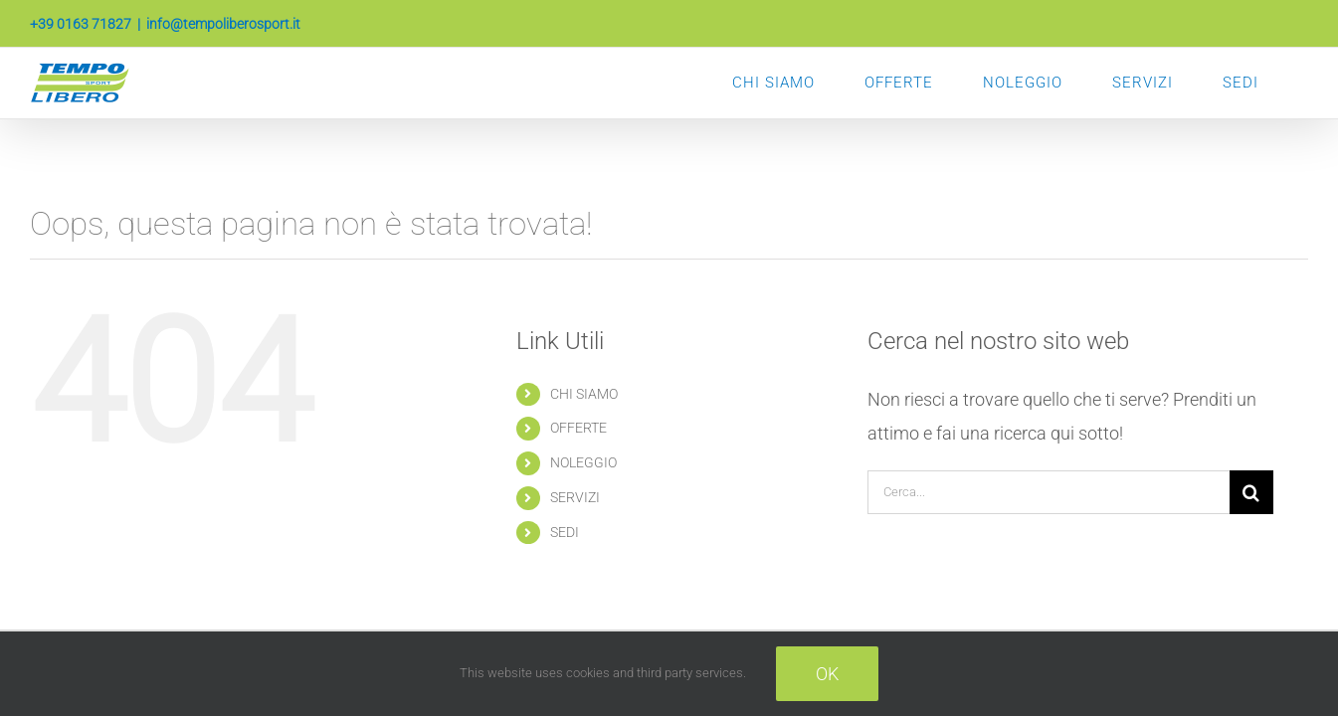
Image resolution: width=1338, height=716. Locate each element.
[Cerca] (1251, 492)
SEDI (564, 532)
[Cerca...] (1048, 492)
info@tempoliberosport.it (223, 24)
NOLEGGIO (583, 462)
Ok (827, 673)
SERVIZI (575, 497)
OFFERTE (578, 428)
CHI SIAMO (584, 394)
